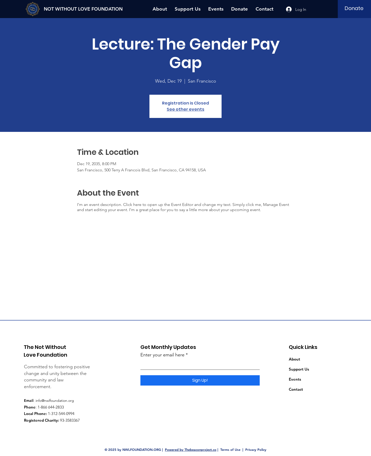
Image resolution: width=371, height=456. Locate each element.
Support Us (299, 369)
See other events (185, 109)
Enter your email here (162, 355)
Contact (296, 389)
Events (295, 379)
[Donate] (354, 8)
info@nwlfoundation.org (55, 400)
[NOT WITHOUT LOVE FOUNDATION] (85, 9)
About (294, 359)
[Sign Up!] (200, 380)
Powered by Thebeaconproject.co (190, 449)
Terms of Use (230, 449)
